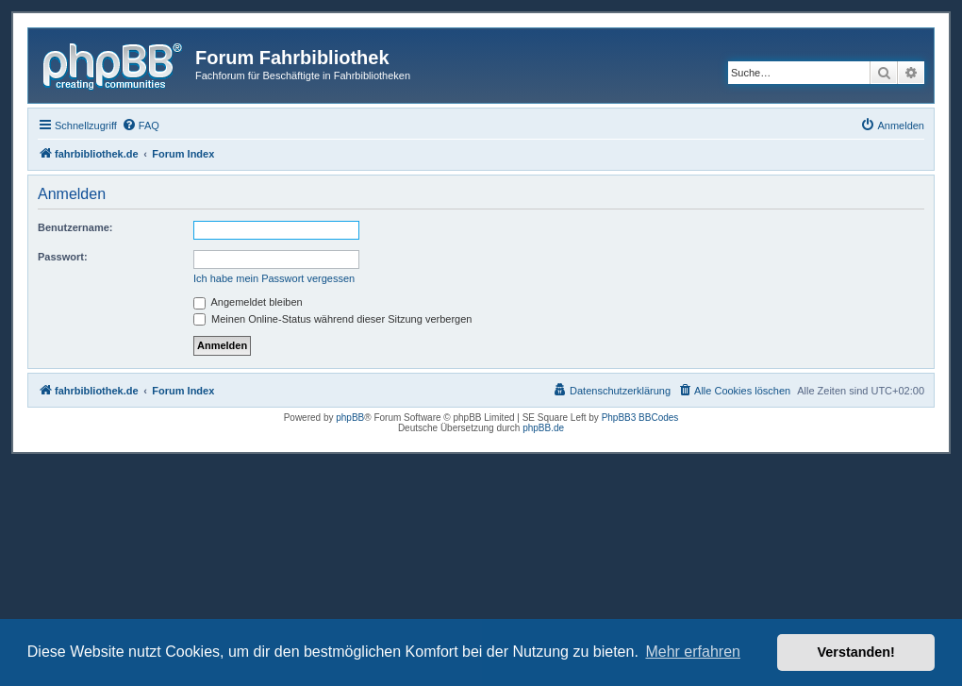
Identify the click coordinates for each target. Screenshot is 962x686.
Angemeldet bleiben (248, 302)
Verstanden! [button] (856, 652)
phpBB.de (543, 428)
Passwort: (63, 256)
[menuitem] (140, 125)
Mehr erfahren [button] (692, 652)
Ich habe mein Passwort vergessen (274, 278)
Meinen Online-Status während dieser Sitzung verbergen (332, 319)
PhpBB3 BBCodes (640, 417)
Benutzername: (75, 227)
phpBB (350, 417)
